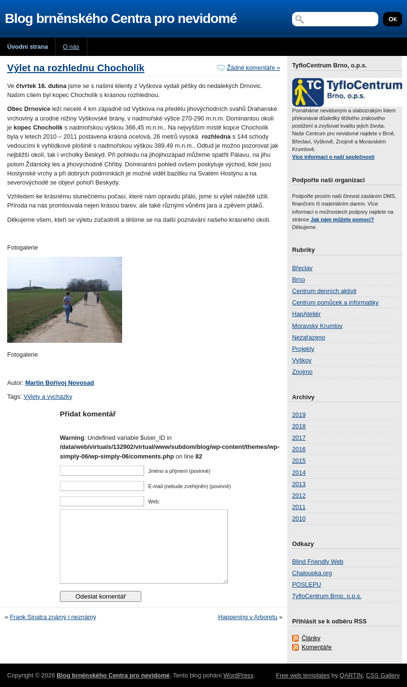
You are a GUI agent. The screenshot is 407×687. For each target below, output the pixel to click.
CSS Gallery (383, 675)
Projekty (303, 348)
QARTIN (350, 675)
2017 (298, 437)
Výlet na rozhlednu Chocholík (76, 67)
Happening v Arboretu (248, 631)
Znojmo (302, 371)
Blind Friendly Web (317, 561)
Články (311, 638)
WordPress (239, 675)
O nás (71, 46)
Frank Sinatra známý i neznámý (53, 631)
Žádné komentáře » (253, 67)
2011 (298, 507)
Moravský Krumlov (317, 325)
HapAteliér (306, 313)
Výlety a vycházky (47, 396)
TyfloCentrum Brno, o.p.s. (327, 596)
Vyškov (302, 360)
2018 (298, 426)
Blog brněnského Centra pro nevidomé (121, 18)
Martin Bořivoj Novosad (59, 382)
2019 (298, 414)
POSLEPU (306, 584)
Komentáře (317, 647)
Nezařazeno (308, 337)
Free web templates (302, 675)
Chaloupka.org (312, 573)
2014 (298, 472)
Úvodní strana (27, 46)
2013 (298, 484)
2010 (298, 518)
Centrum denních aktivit (324, 290)
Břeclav (302, 268)
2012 (298, 495)
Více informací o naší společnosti (333, 157)
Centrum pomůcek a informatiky (335, 302)
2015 (298, 460)
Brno (298, 279)
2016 (298, 449)
